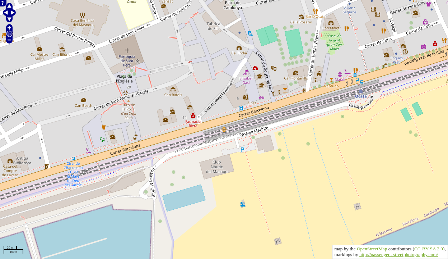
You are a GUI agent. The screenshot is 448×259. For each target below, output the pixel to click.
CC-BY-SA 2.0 (428, 248)
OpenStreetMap (372, 248)
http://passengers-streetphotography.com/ (398, 254)
